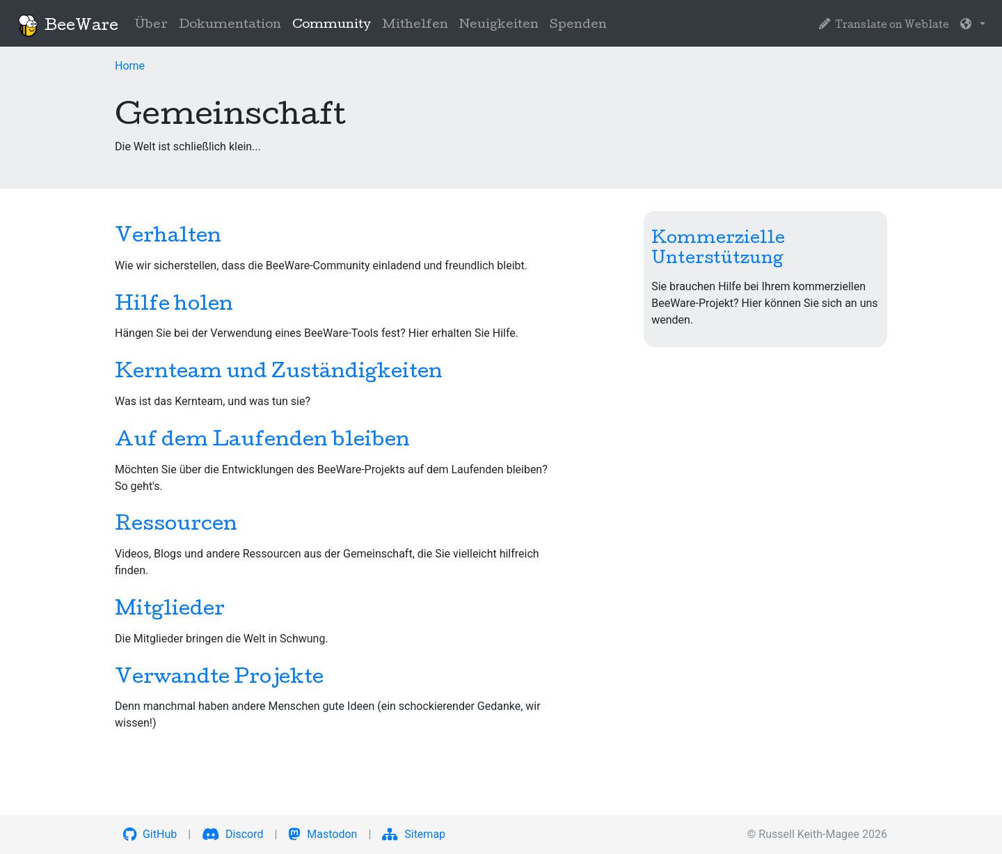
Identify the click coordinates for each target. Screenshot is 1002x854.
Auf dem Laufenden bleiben (262, 441)
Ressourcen (176, 525)
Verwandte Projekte (219, 678)
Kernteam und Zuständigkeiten (279, 373)
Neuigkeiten (499, 25)
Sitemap (413, 834)
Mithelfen (415, 25)
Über (151, 25)
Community (334, 24)
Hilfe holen (174, 305)
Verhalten (168, 237)
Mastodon (322, 834)
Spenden (578, 25)
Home (130, 65)
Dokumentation (230, 25)
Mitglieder (170, 610)
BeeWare (67, 26)
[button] (973, 26)
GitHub (150, 834)
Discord (232, 834)
